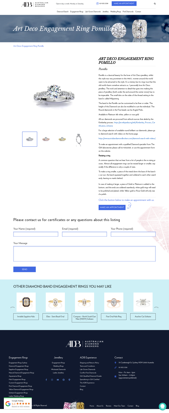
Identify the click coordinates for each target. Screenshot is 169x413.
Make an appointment (113, 211)
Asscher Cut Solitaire (143, 321)
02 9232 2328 (103, 4)
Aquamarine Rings (15, 380)
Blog (81, 393)
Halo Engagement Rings (17, 383)
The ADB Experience (87, 387)
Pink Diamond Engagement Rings (20, 390)
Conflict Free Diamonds (88, 377)
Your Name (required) (24, 232)
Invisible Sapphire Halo (26, 321)
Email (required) (70, 232)
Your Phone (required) (122, 232)
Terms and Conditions (87, 370)
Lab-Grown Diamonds (93, 12)
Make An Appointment (125, 4)
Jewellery (105, 12)
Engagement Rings (76, 12)
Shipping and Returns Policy (89, 367)
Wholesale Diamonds (58, 373)
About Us (100, 410)
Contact (138, 12)
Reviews (108, 410)
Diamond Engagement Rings (19, 370)
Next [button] (156, 311)
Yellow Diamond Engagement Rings (21, 393)
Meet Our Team (119, 410)
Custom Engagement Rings (18, 387)
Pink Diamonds (128, 12)
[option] (54, 96)
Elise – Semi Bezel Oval (55, 321)
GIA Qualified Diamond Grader (91, 380)
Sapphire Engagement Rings (18, 373)
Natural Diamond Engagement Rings (21, 377)
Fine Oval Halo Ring (114, 321)
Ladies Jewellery (58, 377)
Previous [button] (12, 311)
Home (92, 410)
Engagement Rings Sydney (18, 367)
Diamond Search (62, 12)
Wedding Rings (115, 12)
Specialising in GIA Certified (90, 383)
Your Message (20, 247)
